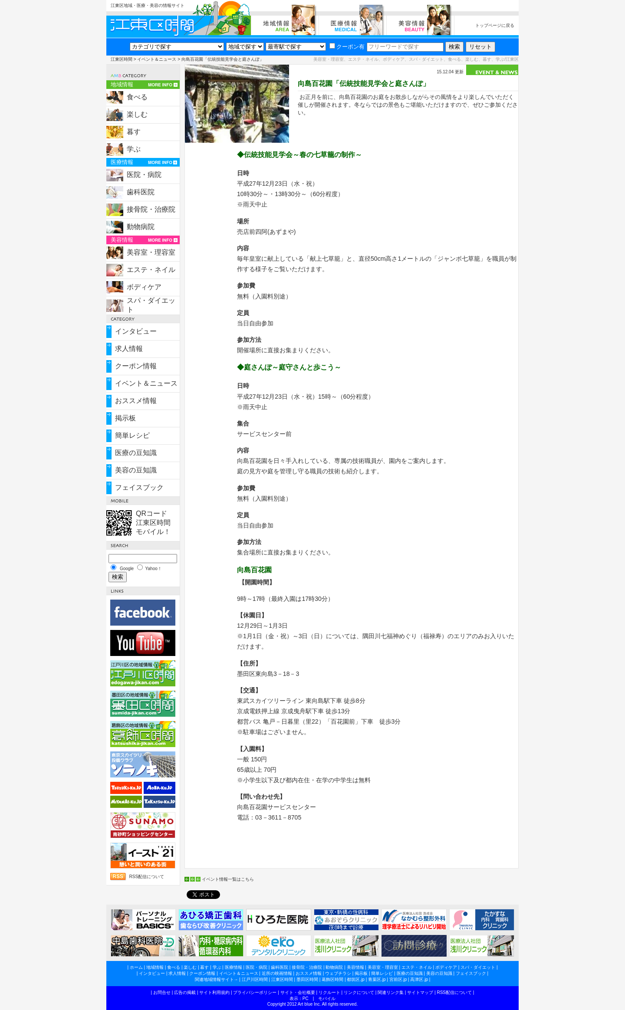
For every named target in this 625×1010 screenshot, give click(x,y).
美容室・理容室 (151, 252)
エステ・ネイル (151, 269)
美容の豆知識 (136, 470)
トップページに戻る (494, 25)
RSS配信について (146, 876)
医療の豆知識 (136, 452)
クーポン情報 (136, 366)
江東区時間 (121, 59)
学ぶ (134, 149)
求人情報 (129, 348)
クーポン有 (347, 46)
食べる (137, 97)
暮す (134, 131)
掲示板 (125, 418)
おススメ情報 (136, 400)
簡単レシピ (132, 435)
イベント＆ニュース (156, 59)
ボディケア (144, 287)
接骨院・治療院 (151, 209)
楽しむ (137, 114)
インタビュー (136, 331)
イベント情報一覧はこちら (228, 879)
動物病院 (141, 226)
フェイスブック (139, 487)
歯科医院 (141, 192)
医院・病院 (144, 174)
